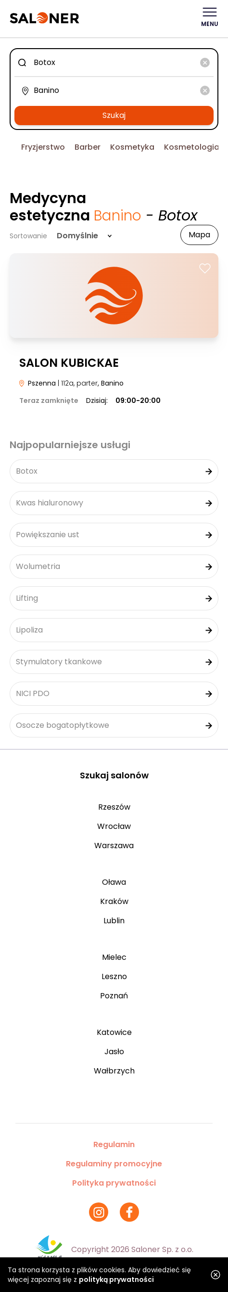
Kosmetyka (132, 147)
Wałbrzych (114, 1070)
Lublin (114, 920)
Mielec (114, 957)
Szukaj (114, 115)
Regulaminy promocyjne (114, 1163)
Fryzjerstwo (43, 147)
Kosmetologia (191, 147)
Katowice (114, 1032)
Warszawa (114, 845)
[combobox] (114, 62)
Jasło (114, 1051)
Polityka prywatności (114, 1183)
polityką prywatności (116, 1279)
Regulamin (114, 1144)
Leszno (114, 976)
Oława (114, 882)
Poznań (114, 995)
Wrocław (114, 826)
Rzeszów (114, 807)
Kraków (114, 901)
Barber (88, 147)
